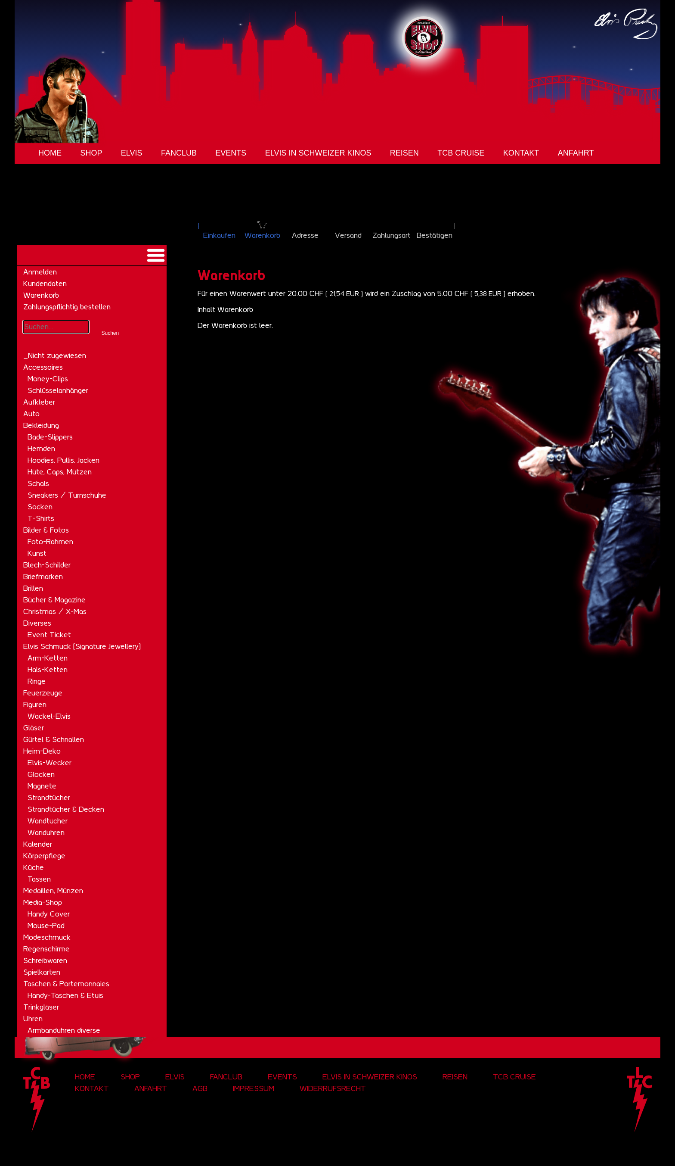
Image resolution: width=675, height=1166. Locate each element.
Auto (31, 413)
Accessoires (43, 367)
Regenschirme (46, 949)
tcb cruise (460, 153)
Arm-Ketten (48, 658)
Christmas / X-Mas (55, 611)
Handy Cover (49, 914)
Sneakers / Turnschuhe (67, 495)
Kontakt (521, 153)
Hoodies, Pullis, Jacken (63, 460)
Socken (40, 506)
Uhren (33, 1018)
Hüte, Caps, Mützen (60, 472)
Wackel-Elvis (49, 716)
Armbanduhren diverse (64, 1030)
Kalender (37, 844)
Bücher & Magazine (54, 599)
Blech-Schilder (47, 565)
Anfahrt (576, 153)
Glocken (41, 774)
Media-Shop (42, 902)
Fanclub (179, 153)
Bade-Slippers (50, 437)
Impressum (253, 1088)
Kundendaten (45, 283)
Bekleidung (41, 425)
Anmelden (40, 272)
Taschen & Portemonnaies (66, 983)
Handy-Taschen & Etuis (65, 995)
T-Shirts (41, 518)
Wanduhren (46, 832)
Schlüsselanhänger (58, 390)
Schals (38, 483)
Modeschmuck (47, 937)
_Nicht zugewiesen (54, 355)
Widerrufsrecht (333, 1088)
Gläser (33, 727)
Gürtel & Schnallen (53, 739)
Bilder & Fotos (46, 530)
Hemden (41, 448)
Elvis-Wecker (49, 762)
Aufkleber (39, 402)
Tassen (39, 879)
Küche (33, 867)
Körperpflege (44, 855)
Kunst (37, 553)
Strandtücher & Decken (66, 809)
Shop (91, 153)
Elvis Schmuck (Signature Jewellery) (82, 646)
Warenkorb (41, 295)
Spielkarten (41, 972)
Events (230, 153)
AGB (199, 1088)
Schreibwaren (45, 960)
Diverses (37, 623)
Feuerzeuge (42, 693)
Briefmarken (43, 576)
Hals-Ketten (48, 669)
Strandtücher (49, 797)
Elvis (131, 153)
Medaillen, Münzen (53, 890)
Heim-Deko (42, 751)
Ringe (37, 681)
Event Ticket (49, 634)
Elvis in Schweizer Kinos (318, 153)
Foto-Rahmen (50, 541)
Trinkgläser (41, 1007)
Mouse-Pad (46, 925)
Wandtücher (48, 821)
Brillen (33, 588)
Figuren (34, 704)
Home (50, 153)
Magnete (42, 786)
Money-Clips (48, 378)
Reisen (404, 153)
